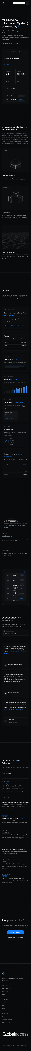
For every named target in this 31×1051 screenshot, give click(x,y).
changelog (16, 43)
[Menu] (27, 3)
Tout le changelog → (8, 775)
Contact (4, 1008)
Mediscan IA (5, 991)
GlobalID (4, 994)
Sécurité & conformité (7, 1019)
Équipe (3, 1005)
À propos (4, 1002)
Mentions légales (6, 1022)
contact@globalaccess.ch (15, 939)
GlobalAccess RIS (6, 988)
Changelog (4, 1017)
